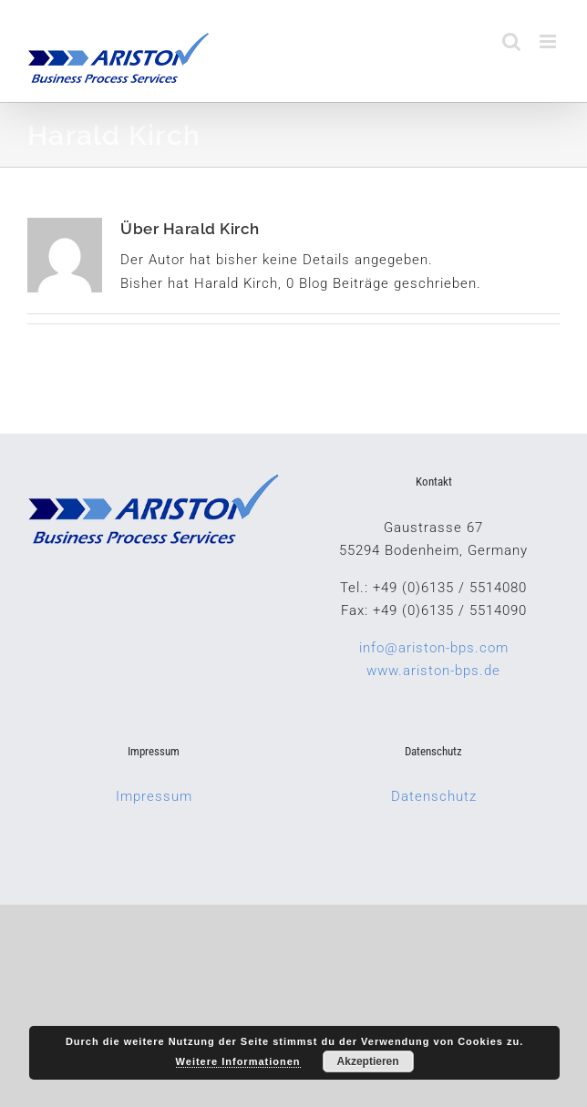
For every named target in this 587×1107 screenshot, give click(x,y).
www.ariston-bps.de (433, 670)
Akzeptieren (368, 1061)
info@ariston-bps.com (434, 648)
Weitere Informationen (238, 1061)
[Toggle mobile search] (511, 41)
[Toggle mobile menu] (550, 41)
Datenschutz (434, 796)
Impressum (154, 796)
